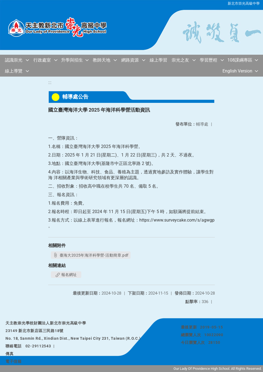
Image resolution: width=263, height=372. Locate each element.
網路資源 (130, 60)
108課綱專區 (239, 60)
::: (49, 82)
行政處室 (42, 60)
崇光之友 (180, 60)
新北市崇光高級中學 (244, 3)
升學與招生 (72, 60)
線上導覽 (13, 71)
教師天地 (101, 60)
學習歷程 (208, 60)
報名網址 (66, 274)
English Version (237, 71)
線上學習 (158, 60)
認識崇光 (13, 60)
